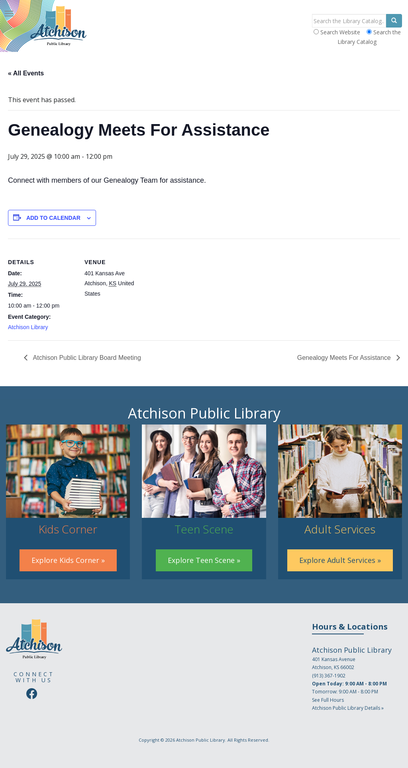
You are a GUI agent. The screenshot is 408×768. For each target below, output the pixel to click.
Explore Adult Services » (340, 560)
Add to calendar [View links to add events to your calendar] (53, 218)
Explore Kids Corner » (68, 560)
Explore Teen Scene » (204, 560)
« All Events (26, 73)
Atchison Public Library (200, 740)
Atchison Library (28, 327)
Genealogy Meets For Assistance (344, 357)
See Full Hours (328, 700)
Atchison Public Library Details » (348, 708)
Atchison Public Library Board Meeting (86, 357)
